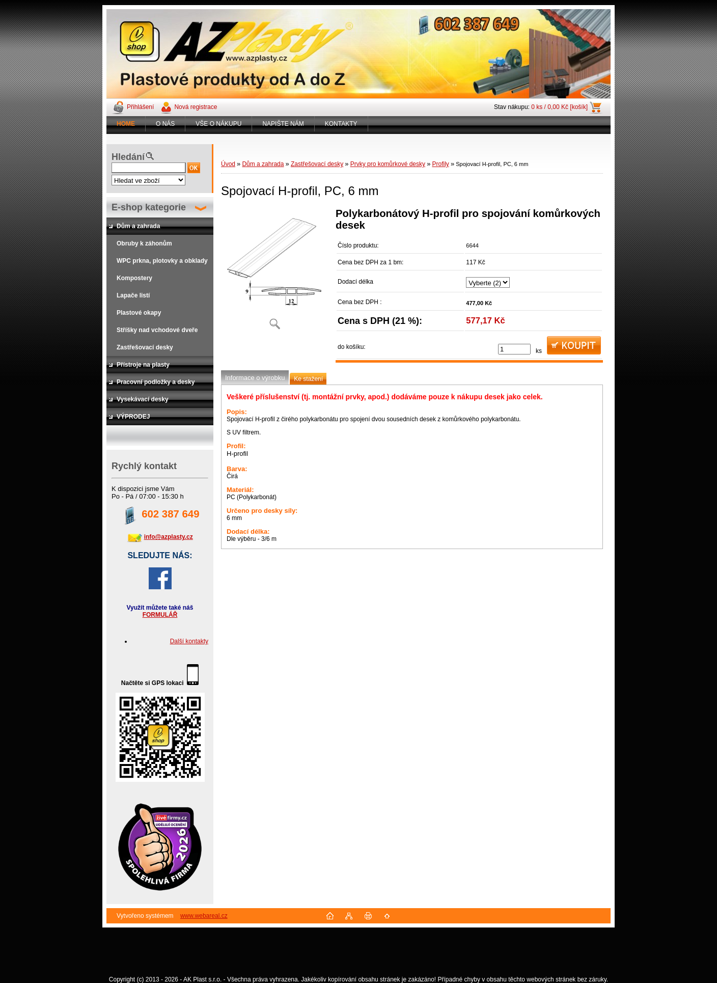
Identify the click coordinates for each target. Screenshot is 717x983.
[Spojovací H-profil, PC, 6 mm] (274, 272)
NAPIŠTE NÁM (283, 123)
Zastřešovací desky (317, 164)
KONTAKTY (341, 123)
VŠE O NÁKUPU (218, 123)
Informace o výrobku (255, 377)
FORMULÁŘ (160, 614)
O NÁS (165, 123)
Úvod (228, 164)
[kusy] (514, 349)
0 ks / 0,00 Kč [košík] (559, 107)
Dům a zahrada (263, 164)
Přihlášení (140, 107)
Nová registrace (195, 107)
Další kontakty (189, 641)
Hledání (128, 157)
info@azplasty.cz (168, 536)
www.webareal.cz (204, 915)
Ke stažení (308, 379)
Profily (440, 164)
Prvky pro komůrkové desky (387, 164)
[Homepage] (126, 123)
